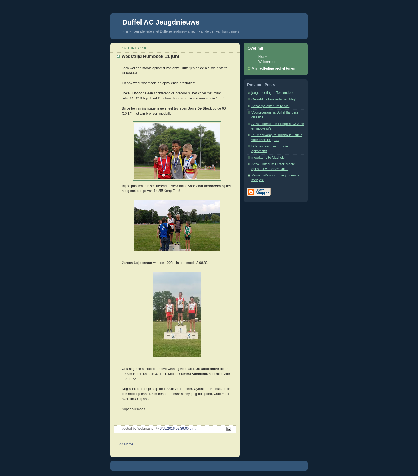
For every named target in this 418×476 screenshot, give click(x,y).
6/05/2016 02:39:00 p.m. (178, 428)
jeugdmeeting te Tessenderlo (272, 93)
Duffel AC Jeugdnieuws (160, 22)
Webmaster (266, 62)
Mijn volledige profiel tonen (273, 68)
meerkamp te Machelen (269, 157)
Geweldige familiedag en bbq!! (274, 99)
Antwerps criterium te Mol (270, 106)
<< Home (126, 444)
